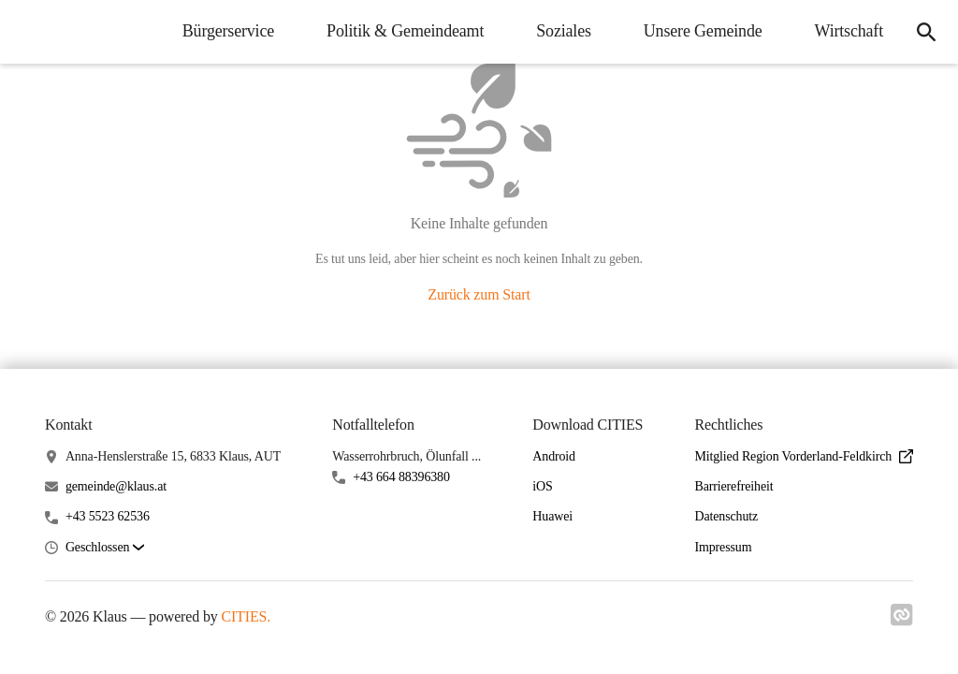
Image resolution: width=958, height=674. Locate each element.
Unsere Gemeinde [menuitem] (703, 31)
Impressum (722, 547)
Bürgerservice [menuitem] (228, 31)
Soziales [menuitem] (563, 31)
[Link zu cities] (902, 620)
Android (553, 456)
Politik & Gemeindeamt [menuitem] (405, 31)
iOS (542, 486)
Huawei (552, 516)
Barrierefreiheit (733, 486)
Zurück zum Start (479, 294)
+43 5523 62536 (107, 516)
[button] (104, 548)
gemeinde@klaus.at (116, 486)
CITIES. (245, 616)
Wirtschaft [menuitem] (849, 31)
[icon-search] (926, 31)
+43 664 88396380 (401, 477)
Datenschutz (726, 516)
